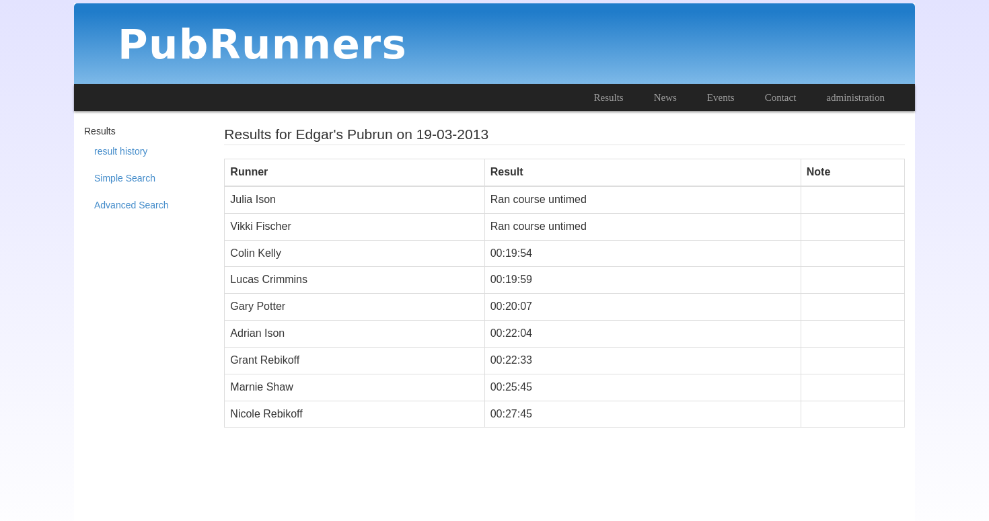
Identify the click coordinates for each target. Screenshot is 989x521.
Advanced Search (131, 205)
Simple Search (124, 178)
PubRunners (262, 44)
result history (120, 151)
